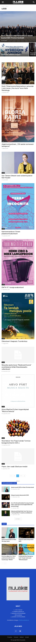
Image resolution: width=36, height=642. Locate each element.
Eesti (3, 537)
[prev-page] (11, 475)
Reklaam (22, 637)
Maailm (3, 554)
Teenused (16, 637)
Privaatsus (9, 637)
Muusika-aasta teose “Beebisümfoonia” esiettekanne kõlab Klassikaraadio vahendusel (16, 367)
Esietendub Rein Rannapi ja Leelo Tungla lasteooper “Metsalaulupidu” (26, 558)
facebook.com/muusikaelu (18, 613)
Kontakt (27, 637)
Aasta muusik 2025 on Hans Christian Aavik (22, 487)
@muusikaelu (18, 615)
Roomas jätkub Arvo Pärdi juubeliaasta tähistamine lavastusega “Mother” (9, 558)
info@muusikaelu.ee (18, 611)
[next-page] (24, 475)
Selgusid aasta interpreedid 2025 (20, 495)
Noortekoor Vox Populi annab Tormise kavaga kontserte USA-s (16, 442)
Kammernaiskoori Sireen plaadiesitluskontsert (11, 233)
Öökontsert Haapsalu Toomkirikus (14, 341)
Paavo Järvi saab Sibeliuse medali (14, 467)
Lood (3, 6)
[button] (2, 2)
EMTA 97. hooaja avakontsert (13, 287)
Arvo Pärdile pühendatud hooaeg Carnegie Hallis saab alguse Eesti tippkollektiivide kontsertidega (22, 504)
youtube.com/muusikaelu (18, 616)
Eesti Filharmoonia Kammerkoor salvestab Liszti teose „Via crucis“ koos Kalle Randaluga (18, 88)
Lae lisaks (18, 519)
